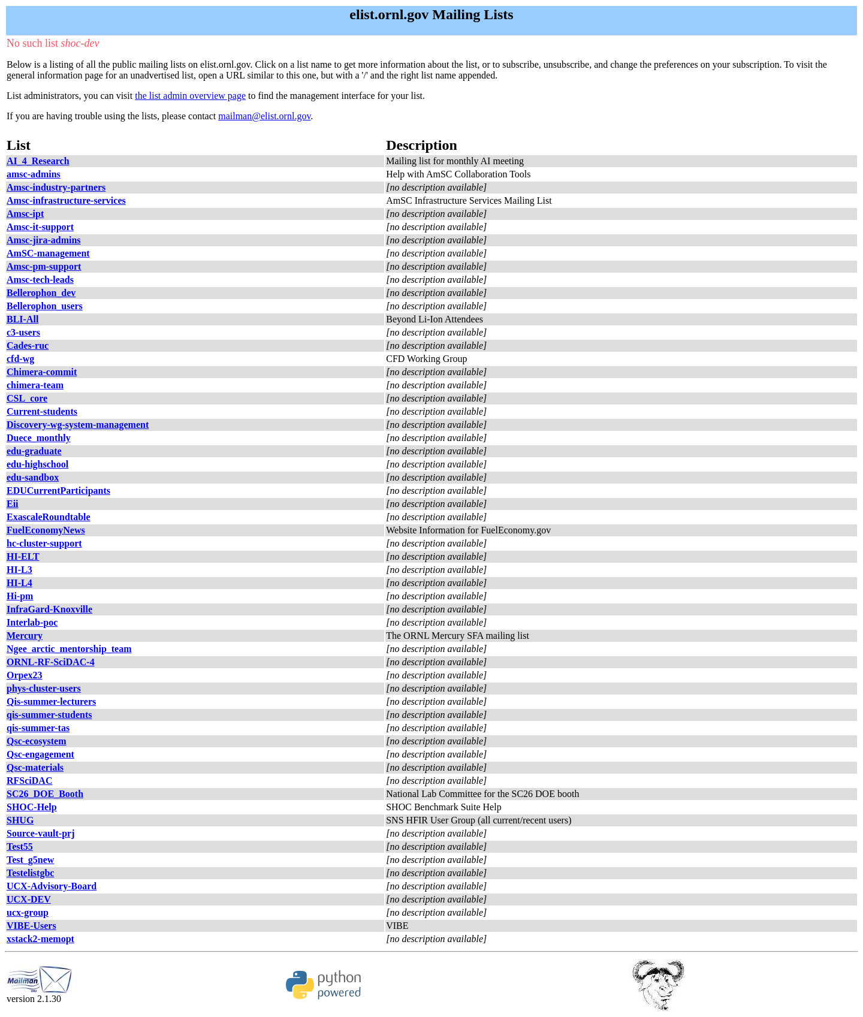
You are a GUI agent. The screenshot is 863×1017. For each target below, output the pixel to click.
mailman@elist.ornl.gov (264, 116)
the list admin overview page (190, 95)
